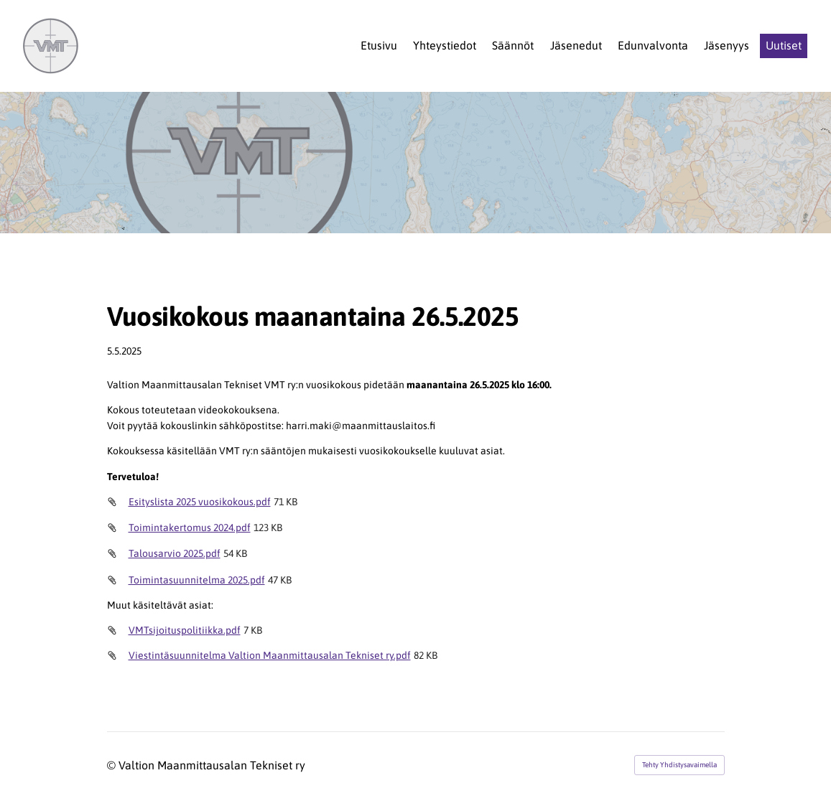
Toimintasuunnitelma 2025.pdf (197, 580)
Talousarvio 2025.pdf (174, 553)
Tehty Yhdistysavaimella (679, 765)
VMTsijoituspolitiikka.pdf (185, 630)
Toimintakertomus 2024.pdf (190, 527)
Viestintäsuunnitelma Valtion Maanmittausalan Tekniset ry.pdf (270, 655)
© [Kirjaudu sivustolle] (113, 765)
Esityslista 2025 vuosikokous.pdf (200, 501)
